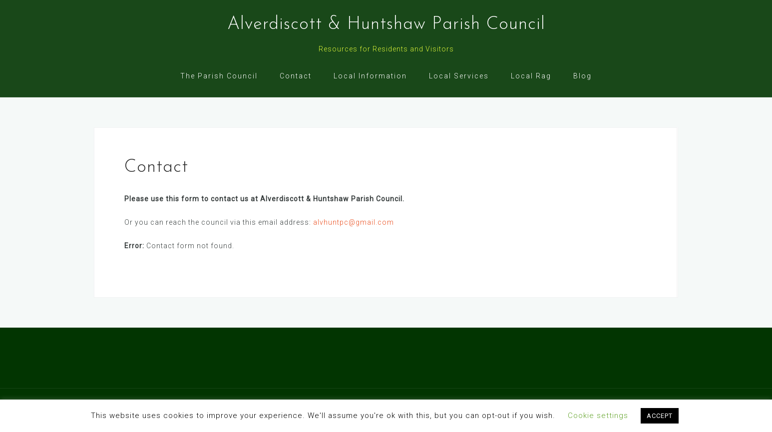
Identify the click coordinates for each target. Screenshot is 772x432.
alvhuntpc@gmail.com (353, 222)
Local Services (459, 76)
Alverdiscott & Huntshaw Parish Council (386, 24)
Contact (296, 76)
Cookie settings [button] (598, 415)
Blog (582, 76)
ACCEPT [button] (660, 416)
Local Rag (531, 76)
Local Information (370, 76)
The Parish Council (219, 76)
